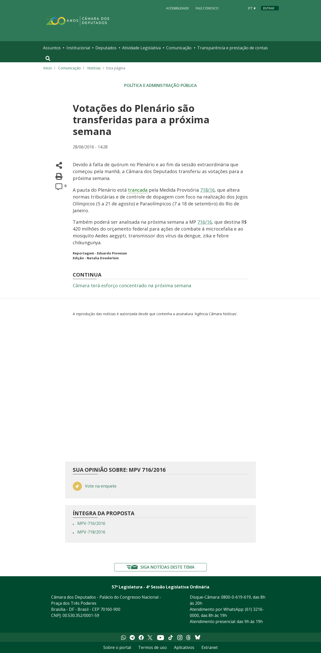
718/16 (207, 190)
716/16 (204, 222)
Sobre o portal (117, 647)
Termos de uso (152, 647)
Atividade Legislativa (141, 48)
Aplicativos (184, 647)
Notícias (94, 68)
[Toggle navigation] (48, 58)
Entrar (268, 8)
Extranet (209, 647)
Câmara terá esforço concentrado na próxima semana (132, 285)
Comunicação (179, 48)
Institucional (78, 48)
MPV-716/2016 (91, 523)
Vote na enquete (100, 486)
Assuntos (52, 48)
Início (47, 68)
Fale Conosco (207, 8)
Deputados (105, 48)
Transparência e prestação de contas (232, 48)
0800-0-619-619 (236, 597)
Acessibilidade (177, 8)
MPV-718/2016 (91, 532)
